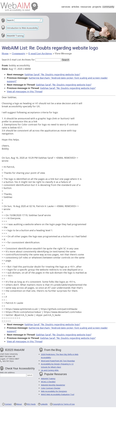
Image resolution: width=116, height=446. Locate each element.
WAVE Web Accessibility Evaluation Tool (57, 394)
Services (65, 6)
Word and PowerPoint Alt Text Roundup (58, 361)
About (19, 404)
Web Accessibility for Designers (54, 391)
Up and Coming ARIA (50, 370)
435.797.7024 (8, 361)
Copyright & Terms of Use (64, 404)
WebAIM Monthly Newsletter (53, 385)
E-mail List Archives (40, 53)
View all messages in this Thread (24, 91)
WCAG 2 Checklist (48, 381)
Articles (75, 6)
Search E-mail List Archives (16, 59)
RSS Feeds (31, 404)
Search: (10, 20)
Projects (96, 6)
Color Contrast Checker (50, 388)
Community (108, 6)
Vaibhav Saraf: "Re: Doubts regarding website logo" (52, 74)
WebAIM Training (15, 35)
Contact (8, 404)
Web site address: (7, 372)
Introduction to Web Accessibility (22, 28)
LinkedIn (44, 404)
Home (5, 53)
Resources (85, 6)
